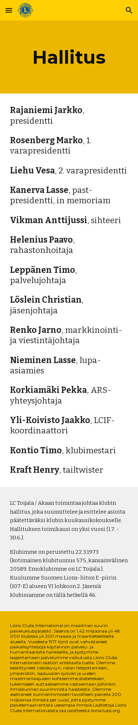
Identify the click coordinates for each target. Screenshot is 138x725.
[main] (69, 57)
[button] (9, 10)
